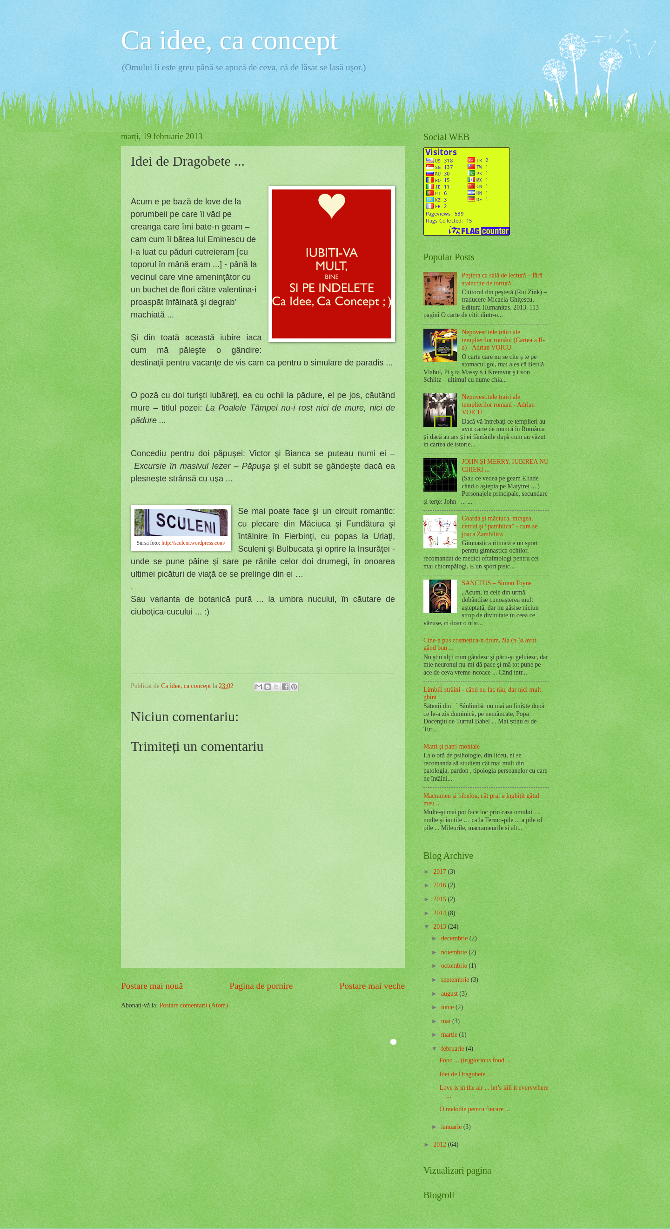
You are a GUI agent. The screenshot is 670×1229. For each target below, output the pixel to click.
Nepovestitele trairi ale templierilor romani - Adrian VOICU (498, 404)
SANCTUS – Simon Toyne (497, 583)
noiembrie (455, 952)
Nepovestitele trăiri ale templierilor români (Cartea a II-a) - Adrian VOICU (503, 340)
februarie (453, 1048)
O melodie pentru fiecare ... (474, 1109)
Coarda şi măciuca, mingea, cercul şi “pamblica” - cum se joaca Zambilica (500, 526)
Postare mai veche (372, 986)
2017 (440, 871)
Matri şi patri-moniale (451, 746)
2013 (440, 926)
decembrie (455, 938)
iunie (448, 1007)
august (450, 993)
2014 (440, 913)
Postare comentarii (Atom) (194, 1005)
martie (450, 1034)
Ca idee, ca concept (229, 40)
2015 (440, 899)
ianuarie (452, 1126)
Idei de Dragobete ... (465, 1074)
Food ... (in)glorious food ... (474, 1060)
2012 (440, 1144)
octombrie (455, 965)
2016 (440, 885)
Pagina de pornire (261, 986)
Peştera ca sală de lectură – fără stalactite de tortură (502, 279)
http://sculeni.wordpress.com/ (193, 543)
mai (446, 1021)
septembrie (456, 979)
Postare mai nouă (152, 986)
